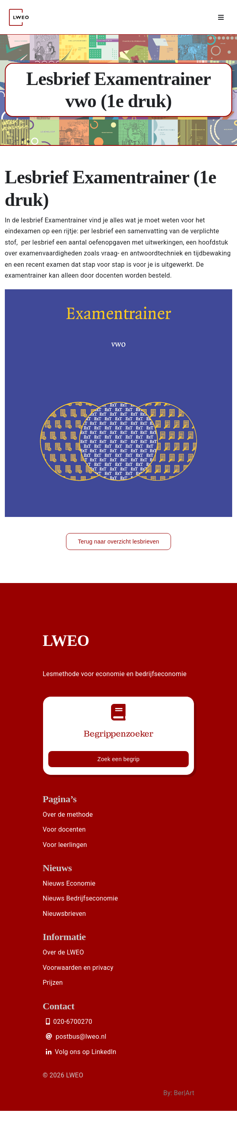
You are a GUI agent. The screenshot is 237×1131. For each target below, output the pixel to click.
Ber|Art (184, 1093)
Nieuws (57, 868)
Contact (58, 1006)
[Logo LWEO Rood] (20, 5)
